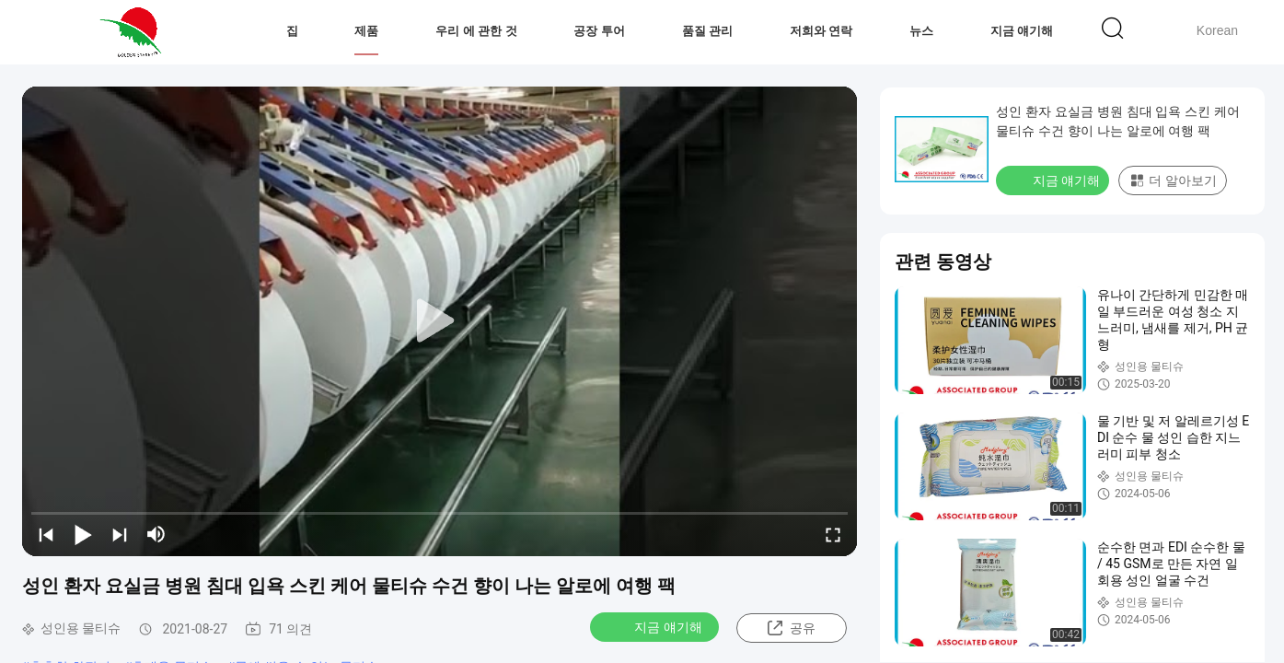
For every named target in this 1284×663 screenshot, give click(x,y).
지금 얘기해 (1022, 31)
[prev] (46, 534)
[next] (119, 534)
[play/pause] (82, 534)
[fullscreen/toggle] (833, 534)
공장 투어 (599, 31)
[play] (440, 321)
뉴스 (921, 31)
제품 (366, 31)
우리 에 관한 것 (476, 31)
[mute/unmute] (156, 534)
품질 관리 (708, 31)
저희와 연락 (821, 31)
